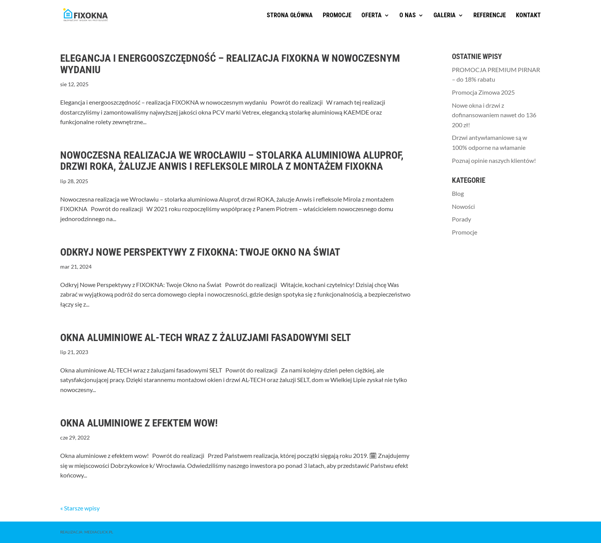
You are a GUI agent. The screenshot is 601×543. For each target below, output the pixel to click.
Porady (461, 219)
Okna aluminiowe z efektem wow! (139, 423)
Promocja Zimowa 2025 (483, 92)
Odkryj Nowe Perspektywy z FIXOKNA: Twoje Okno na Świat (200, 252)
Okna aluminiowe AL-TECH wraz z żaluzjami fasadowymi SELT (205, 337)
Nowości (463, 206)
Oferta (371, 16)
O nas (407, 16)
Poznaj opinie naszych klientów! (494, 160)
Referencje (489, 16)
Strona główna (290, 16)
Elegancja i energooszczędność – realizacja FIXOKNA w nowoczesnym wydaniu (230, 64)
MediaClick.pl (98, 532)
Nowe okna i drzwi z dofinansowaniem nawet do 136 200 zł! (494, 115)
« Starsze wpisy (80, 508)
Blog (458, 193)
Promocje (337, 16)
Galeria (445, 16)
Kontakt (528, 16)
